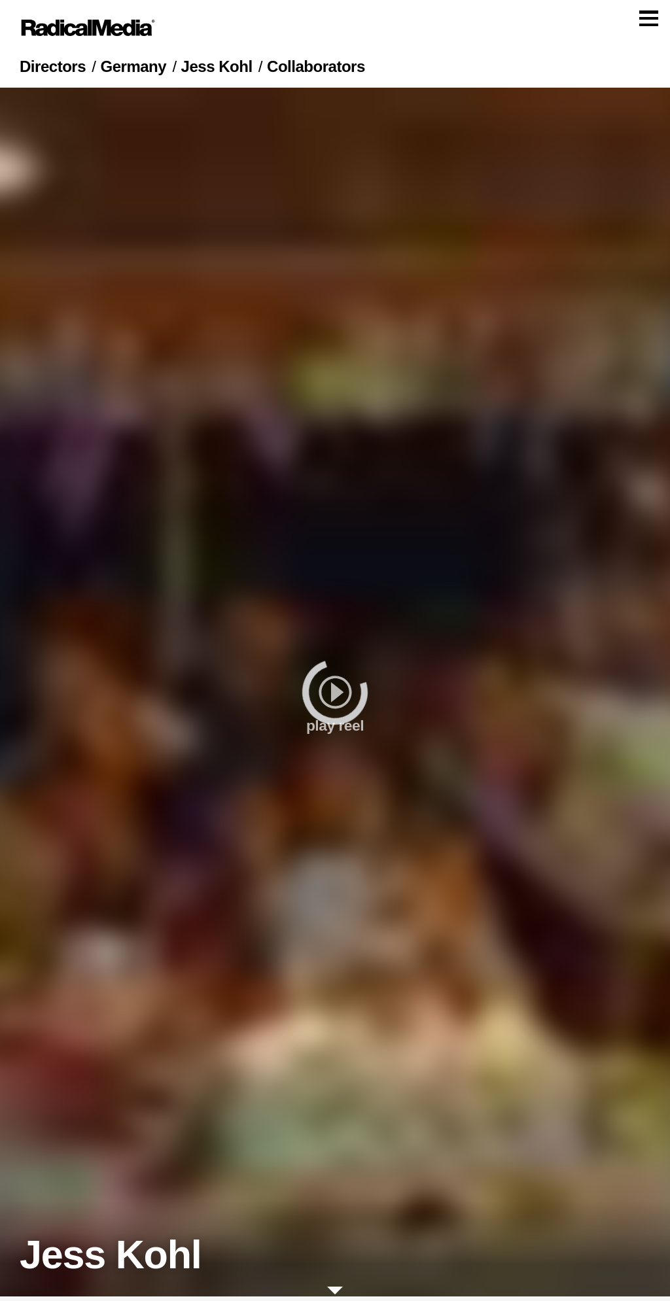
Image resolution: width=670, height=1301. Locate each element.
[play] (335, 696)
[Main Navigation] (335, 30)
